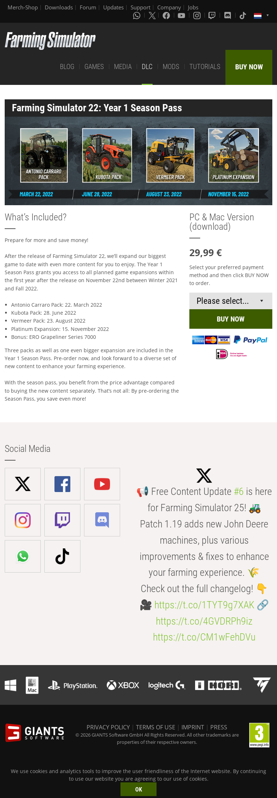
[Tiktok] (243, 15)
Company (169, 7)
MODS (171, 66)
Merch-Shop (23, 7)
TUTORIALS (204, 66)
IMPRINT (192, 727)
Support (140, 7)
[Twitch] (212, 15)
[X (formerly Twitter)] (152, 15)
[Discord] (228, 15)
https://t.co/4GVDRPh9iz (204, 621)
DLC (147, 66)
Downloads (59, 7)
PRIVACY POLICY (108, 727)
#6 (239, 491)
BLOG (67, 66)
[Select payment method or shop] (230, 301)
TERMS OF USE (155, 727)
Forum (88, 7)
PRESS (218, 727)
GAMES (94, 66)
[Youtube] (182, 15)
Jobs (193, 7)
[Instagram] (197, 15)
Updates (113, 7)
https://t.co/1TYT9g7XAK (204, 605)
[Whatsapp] (137, 15)
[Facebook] (167, 15)
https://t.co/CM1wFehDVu (204, 637)
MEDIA (123, 66)
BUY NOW (249, 66)
